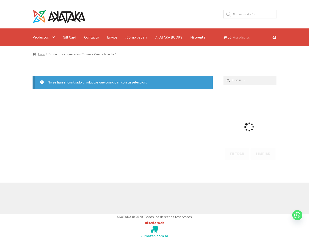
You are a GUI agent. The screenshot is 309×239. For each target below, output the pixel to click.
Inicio (41, 54)
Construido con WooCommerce (57, 197)
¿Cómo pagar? (136, 37)
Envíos (112, 37)
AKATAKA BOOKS (168, 37)
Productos (41, 37)
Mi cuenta (197, 37)
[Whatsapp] (297, 219)
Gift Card (69, 37)
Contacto (91, 37)
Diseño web (154, 222)
